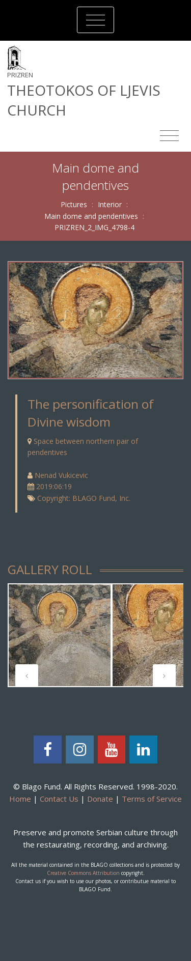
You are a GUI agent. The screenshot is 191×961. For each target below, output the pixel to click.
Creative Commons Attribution (83, 873)
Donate (100, 799)
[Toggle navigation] (95, 20)
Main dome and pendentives (91, 216)
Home (20, 799)
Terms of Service (152, 799)
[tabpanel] (60, 635)
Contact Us (59, 799)
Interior (110, 204)
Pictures (74, 204)
